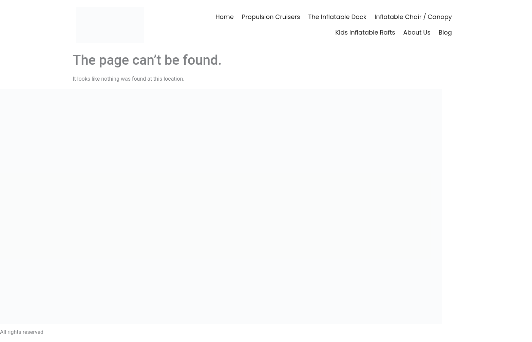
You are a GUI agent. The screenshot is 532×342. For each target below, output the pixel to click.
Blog (445, 32)
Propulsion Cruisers (271, 17)
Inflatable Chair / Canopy (413, 17)
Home (224, 17)
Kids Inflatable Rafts (365, 32)
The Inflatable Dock (337, 17)
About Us (417, 32)
